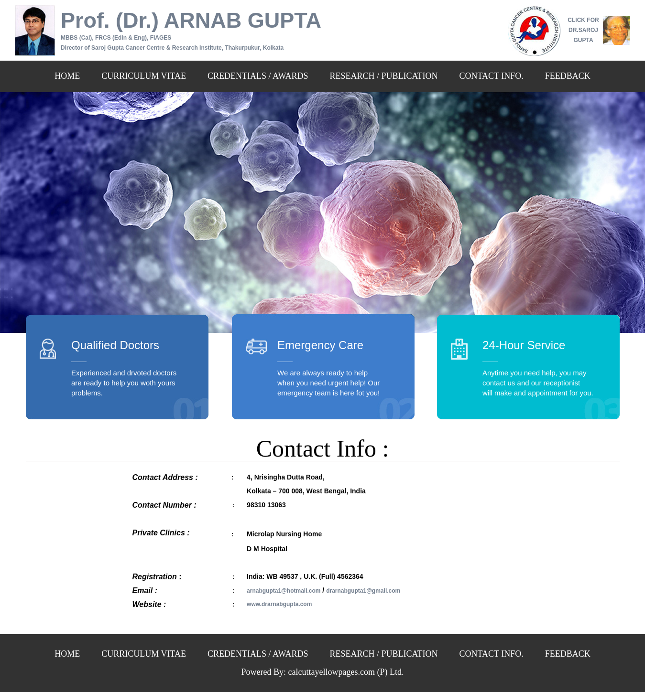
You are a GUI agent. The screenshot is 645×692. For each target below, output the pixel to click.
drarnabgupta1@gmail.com (363, 590)
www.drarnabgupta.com (279, 604)
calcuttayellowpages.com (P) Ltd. (346, 672)
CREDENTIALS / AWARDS (258, 76)
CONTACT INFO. (491, 76)
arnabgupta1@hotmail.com (283, 590)
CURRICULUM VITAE (143, 76)
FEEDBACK (567, 76)
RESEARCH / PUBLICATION (384, 76)
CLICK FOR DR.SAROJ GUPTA (583, 30)
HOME (67, 76)
